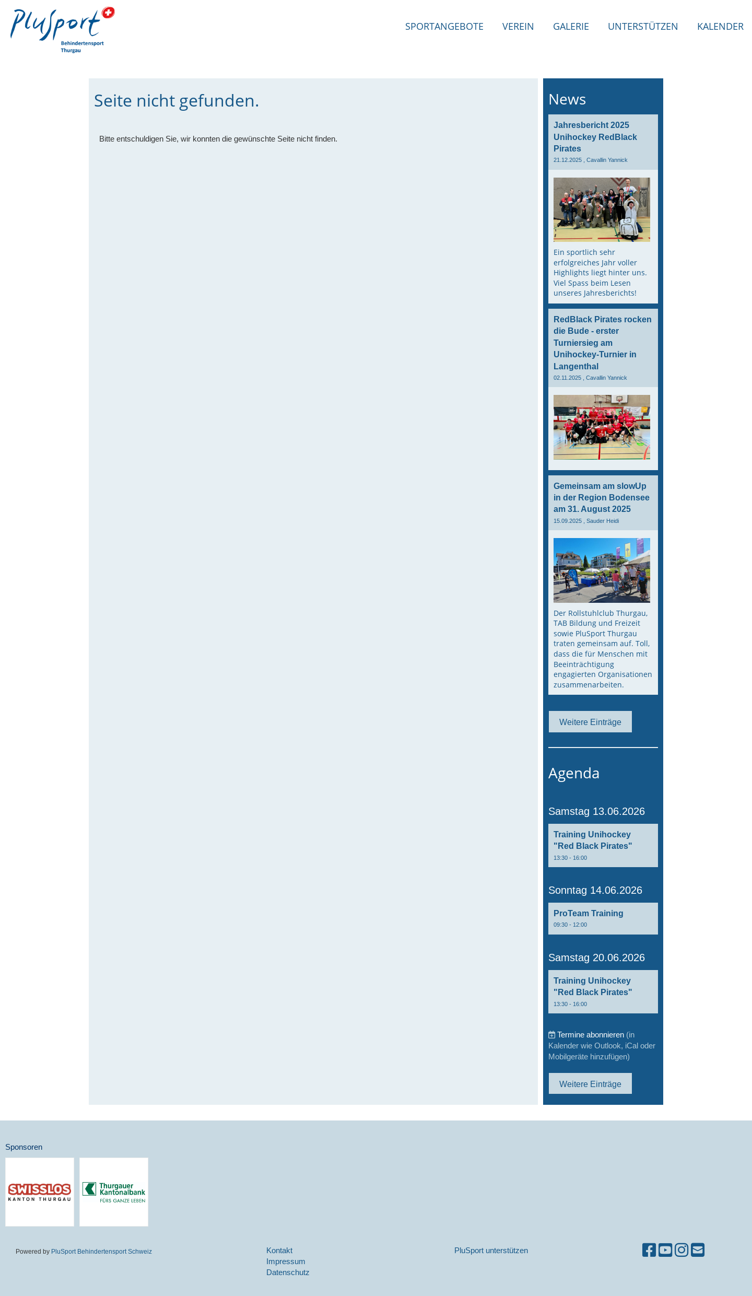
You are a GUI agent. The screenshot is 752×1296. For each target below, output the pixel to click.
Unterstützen (643, 26)
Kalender (720, 26)
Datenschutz (288, 1272)
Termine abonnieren (590, 1034)
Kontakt (279, 1250)
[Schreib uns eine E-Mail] (697, 1250)
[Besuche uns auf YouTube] (665, 1250)
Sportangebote (444, 26)
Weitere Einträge (590, 722)
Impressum (286, 1261)
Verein (518, 26)
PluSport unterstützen (491, 1250)
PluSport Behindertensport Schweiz (101, 1251)
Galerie (571, 26)
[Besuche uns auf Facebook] (649, 1250)
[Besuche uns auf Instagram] (681, 1250)
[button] (603, 845)
